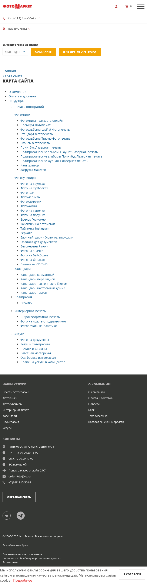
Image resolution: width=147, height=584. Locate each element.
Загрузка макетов (33, 170)
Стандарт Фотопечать (36, 134)
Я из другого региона (79, 51)
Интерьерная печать (30, 311)
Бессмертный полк (34, 246)
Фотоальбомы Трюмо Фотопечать (45, 138)
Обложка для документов (38, 242)
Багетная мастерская (35, 353)
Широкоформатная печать (40, 317)
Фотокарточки (30, 201)
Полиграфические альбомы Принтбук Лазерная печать (61, 156)
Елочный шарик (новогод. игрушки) (46, 237)
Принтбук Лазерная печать (40, 147)
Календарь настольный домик (42, 288)
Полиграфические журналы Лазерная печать (53, 161)
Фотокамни (28, 206)
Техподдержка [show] (97, 416)
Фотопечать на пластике (38, 326)
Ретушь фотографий (35, 344)
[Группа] (9, 515)
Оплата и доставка (22, 96)
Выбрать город (15, 28)
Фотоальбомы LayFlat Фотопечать (45, 129)
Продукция (16, 101)
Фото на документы (34, 340)
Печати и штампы (33, 349)
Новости (94, 404)
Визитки (26, 303)
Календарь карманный (37, 275)
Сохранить (43, 51)
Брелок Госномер (33, 219)
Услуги (19, 334)
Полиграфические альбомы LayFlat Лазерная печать (59, 152)
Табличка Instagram (35, 228)
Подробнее (22, 580)
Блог (91, 410)
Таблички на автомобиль (38, 224)
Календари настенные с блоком (43, 284)
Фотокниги (22, 115)
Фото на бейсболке (34, 255)
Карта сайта (10, 562)
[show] (117, 6)
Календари (22, 269)
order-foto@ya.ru (20, 476)
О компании (17, 92)
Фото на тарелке (32, 210)
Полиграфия (23, 297)
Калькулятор (29, 165)
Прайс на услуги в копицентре (42, 362)
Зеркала (26, 233)
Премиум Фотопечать (36, 125)
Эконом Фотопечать (35, 143)
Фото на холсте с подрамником (43, 321)
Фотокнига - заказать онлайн (41, 121)
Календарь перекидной (37, 279)
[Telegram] (23, 515)
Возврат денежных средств (106, 422)
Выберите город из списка (20, 44)
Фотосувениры (25, 178)
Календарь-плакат (33, 293)
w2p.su (23, 545)
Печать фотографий (29, 107)
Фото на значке (31, 251)
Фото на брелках (32, 260)
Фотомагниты (30, 197)
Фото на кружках (32, 184)
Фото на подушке (33, 215)
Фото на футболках (34, 188)
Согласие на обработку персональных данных (32, 558)
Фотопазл (27, 193)
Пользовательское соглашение (22, 554)
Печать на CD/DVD (33, 264)
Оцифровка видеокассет (38, 358)
